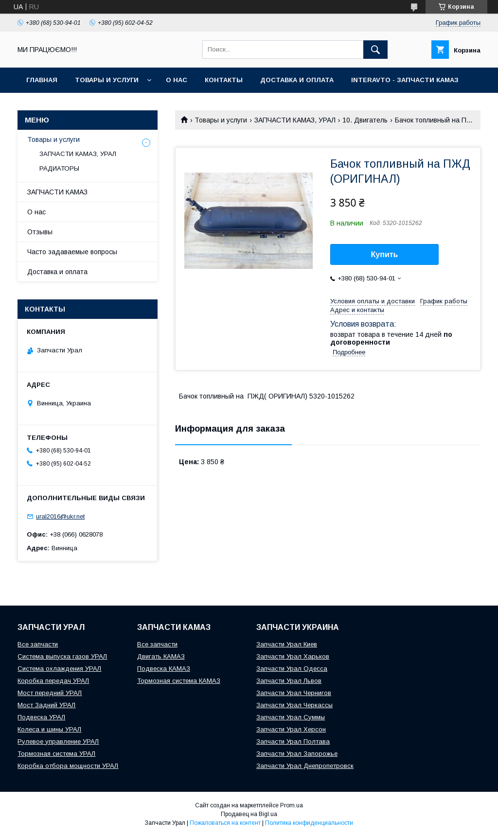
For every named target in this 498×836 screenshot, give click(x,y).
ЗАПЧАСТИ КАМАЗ (57, 192)
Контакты (224, 80)
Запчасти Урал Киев (286, 644)
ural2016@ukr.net (60, 516)
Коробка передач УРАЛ (53, 680)
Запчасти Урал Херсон (291, 729)
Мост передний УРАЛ (50, 693)
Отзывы (40, 232)
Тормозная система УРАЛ (56, 753)
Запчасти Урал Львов (288, 680)
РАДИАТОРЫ (59, 168)
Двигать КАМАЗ (161, 656)
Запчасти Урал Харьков (292, 656)
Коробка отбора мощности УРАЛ (68, 765)
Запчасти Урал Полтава (293, 741)
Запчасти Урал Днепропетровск (305, 765)
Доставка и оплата (297, 80)
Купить (384, 254)
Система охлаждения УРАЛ (59, 668)
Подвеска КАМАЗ (163, 668)
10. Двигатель (365, 120)
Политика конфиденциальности (309, 822)
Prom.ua (291, 805)
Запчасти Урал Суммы (290, 717)
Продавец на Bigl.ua (249, 814)
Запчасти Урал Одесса (291, 668)
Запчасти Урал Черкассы (294, 705)
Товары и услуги (107, 80)
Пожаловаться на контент (225, 822)
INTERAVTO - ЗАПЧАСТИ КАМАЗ (405, 80)
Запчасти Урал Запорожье (297, 753)
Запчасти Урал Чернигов (293, 693)
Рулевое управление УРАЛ (58, 741)
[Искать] (375, 49)
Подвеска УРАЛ (41, 717)
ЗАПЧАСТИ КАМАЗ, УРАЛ (295, 120)
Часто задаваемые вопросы (72, 252)
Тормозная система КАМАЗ (178, 680)
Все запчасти (38, 644)
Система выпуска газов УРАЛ (62, 656)
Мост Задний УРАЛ (46, 705)
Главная (41, 80)
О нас (176, 80)
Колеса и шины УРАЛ (49, 729)
